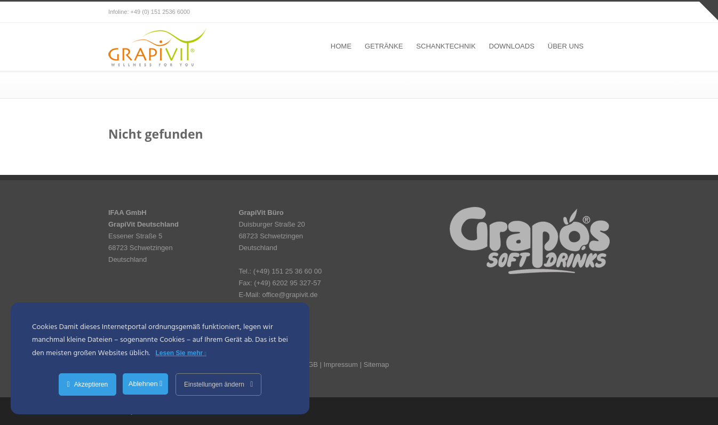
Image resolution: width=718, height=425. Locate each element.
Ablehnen (146, 384)
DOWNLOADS (511, 46)
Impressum (341, 364)
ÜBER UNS (566, 46)
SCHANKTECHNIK (445, 46)
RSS (599, 12)
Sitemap (376, 364)
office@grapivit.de (289, 295)
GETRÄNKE (384, 46)
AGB (311, 364)
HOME (341, 46)
